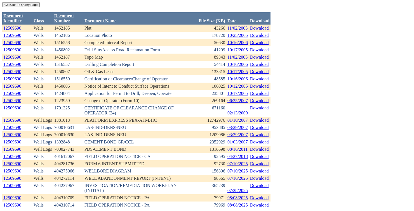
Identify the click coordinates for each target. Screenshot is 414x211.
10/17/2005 (237, 49)
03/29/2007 (237, 127)
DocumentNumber (64, 18)
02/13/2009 (237, 113)
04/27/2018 (237, 156)
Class (39, 20)
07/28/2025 (237, 190)
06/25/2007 (237, 100)
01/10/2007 (237, 120)
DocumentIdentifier (13, 18)
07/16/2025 (237, 178)
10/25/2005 (237, 35)
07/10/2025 (237, 163)
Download (259, 28)
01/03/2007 (237, 142)
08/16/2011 (237, 149)
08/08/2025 (237, 197)
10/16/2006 (237, 42)
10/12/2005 (237, 86)
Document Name (100, 20)
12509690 (12, 28)
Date (231, 20)
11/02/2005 (237, 28)
